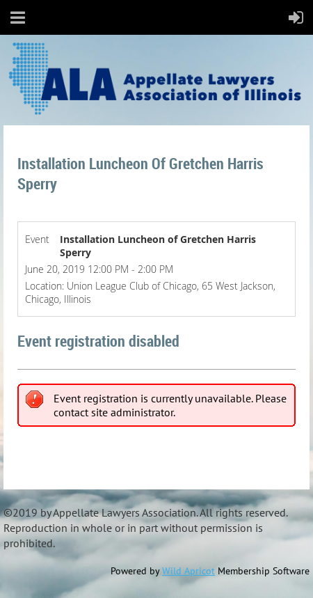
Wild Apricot (188, 571)
